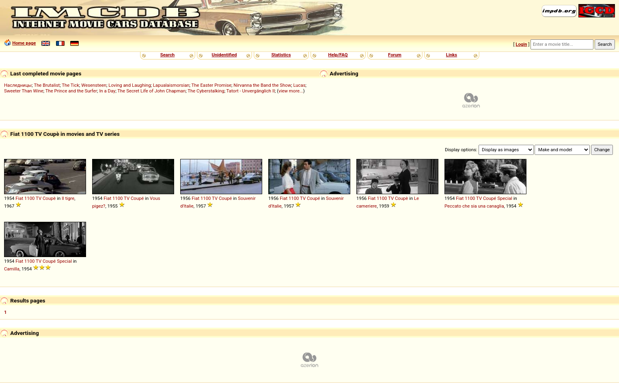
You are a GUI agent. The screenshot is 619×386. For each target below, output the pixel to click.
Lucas (299, 85)
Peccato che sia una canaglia (474, 206)
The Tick (70, 85)
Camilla (11, 269)
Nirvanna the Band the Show (262, 85)
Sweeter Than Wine (23, 91)
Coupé (137, 198)
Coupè (49, 198)
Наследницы (18, 85)
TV (38, 198)
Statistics (281, 55)
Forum (394, 55)
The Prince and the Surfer (71, 91)
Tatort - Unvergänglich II (250, 91)
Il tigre (68, 198)
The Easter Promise (212, 85)
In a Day (107, 91)
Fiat (19, 198)
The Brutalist (47, 85)
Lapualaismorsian (171, 85)
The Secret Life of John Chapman (151, 91)
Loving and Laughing (129, 85)
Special (504, 198)
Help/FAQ (337, 55)
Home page (24, 43)
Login (521, 44)
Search (167, 55)
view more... (290, 91)
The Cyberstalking (206, 91)
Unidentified (224, 55)
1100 (29, 198)
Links (451, 55)
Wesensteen (93, 85)
